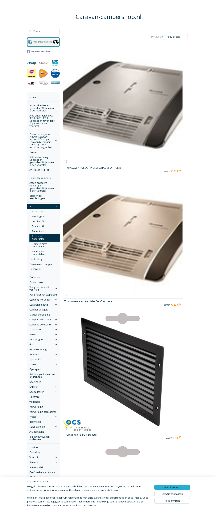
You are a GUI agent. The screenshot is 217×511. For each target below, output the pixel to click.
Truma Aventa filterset (109, 163)
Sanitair (43, 462)
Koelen (43, 364)
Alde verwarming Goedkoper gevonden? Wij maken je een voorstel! (43, 161)
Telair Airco (38, 231)
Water (43, 416)
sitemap (101, 505)
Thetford (43, 397)
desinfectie (35, 421)
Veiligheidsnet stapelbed (43, 294)
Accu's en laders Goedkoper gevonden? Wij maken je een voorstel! (43, 186)
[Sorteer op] (176, 37)
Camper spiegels (38, 309)
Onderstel (43, 277)
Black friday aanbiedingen (37, 197)
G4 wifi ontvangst (39, 349)
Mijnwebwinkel (145, 505)
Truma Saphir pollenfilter (169, 121)
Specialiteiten (43, 391)
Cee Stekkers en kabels (42, 472)
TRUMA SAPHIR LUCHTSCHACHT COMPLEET (106, 204)
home (32, 97)
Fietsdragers (43, 339)
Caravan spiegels (43, 304)
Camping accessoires (43, 324)
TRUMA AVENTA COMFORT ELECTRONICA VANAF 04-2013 (76, 203)
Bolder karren (37, 282)
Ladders (33, 447)
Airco (43, 206)
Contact (33, 492)
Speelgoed (35, 382)
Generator (35, 269)
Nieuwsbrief (36, 467)
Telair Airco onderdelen (38, 253)
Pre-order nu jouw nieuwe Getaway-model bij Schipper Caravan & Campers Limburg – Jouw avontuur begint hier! (43, 140)
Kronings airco (40, 216)
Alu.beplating (36, 431)
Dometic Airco (39, 226)
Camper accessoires (43, 319)
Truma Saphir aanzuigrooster (138, 76)
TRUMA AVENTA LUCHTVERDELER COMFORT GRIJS (74, 75)
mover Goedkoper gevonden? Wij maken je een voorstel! (43, 108)
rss (107, 505)
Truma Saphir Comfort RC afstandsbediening (142, 162)
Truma (43, 152)
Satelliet (43, 387)
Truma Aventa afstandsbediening (172, 162)
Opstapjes (35, 369)
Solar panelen (43, 426)
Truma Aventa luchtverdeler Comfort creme (109, 75)
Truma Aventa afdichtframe (137, 119)
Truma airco (38, 211)
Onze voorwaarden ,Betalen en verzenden (41, 486)
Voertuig (43, 457)
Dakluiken (43, 329)
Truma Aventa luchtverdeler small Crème (107, 118)
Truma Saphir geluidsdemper (170, 78)
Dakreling (34, 452)
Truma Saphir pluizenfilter (71, 162)
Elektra (43, 334)
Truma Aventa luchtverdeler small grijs (77, 119)
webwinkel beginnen (119, 505)
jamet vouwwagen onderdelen (39, 438)
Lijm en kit (35, 359)
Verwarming (36, 406)
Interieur (43, 354)
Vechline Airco (39, 221)
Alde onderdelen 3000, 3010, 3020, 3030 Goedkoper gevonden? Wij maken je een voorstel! (42, 121)
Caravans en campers (41, 264)
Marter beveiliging (39, 314)
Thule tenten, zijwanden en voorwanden (42, 479)
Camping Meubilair (43, 299)
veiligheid (34, 401)
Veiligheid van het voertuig (43, 288)
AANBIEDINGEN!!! (39, 169)
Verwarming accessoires (42, 411)
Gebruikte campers (40, 178)
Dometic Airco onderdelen (39, 245)
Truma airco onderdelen (38, 238)
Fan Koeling (35, 259)
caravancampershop (38, 51)
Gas (43, 344)
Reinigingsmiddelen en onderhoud (42, 376)
